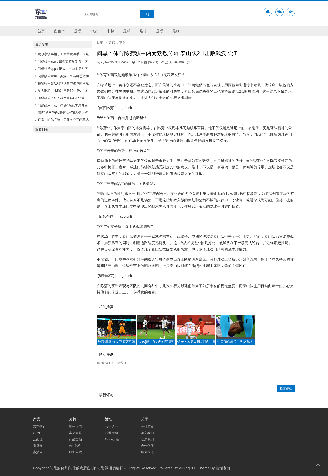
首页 (41, 31)
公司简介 (147, 426)
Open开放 (112, 439)
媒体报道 (147, 452)
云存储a (38, 426)
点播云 (38, 452)
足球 (127, 31)
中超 (94, 31)
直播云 (38, 445)
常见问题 (75, 433)
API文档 (75, 445)
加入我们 (147, 433)
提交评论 (286, 388)
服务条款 (75, 452)
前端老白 (223, 468)
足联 (77, 31)
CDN (36, 433)
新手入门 (75, 426)
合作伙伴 (147, 445)
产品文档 (75, 439)
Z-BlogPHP (188, 468)
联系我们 (147, 439)
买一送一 (111, 426)
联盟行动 (111, 433)
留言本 (59, 31)
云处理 (38, 439)
